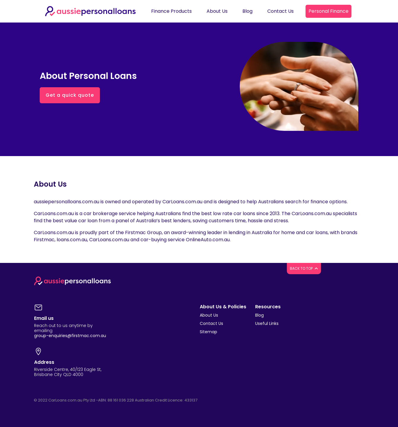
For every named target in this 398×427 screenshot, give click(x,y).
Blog (259, 315)
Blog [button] (247, 11)
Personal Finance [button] (329, 11)
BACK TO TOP (304, 268)
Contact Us (211, 323)
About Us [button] (217, 11)
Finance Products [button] (171, 11)
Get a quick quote (70, 95)
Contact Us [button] (280, 11)
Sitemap (208, 332)
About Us (209, 315)
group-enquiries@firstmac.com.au (70, 336)
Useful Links (267, 323)
